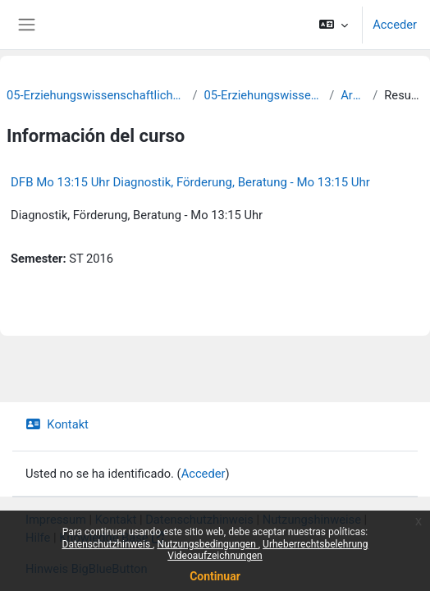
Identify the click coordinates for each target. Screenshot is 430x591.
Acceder (395, 24)
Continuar (215, 576)
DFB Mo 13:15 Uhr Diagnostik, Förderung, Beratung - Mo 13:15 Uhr (190, 182)
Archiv (353, 95)
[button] (334, 24)
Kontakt (57, 424)
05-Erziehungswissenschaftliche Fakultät (96, 95)
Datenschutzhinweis (107, 544)
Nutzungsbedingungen (207, 544)
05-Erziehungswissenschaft (263, 95)
